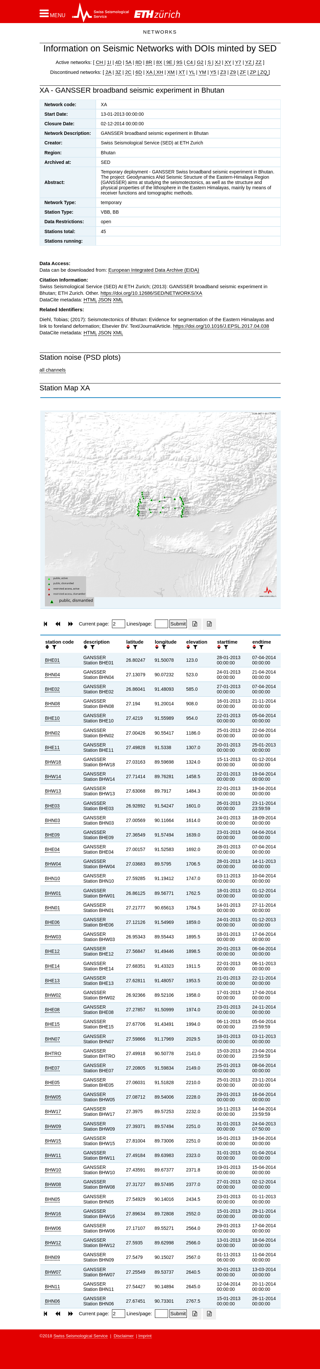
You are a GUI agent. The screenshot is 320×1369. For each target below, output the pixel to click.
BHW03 (53, 936)
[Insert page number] (118, 624)
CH (100, 62)
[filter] (53, 647)
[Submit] (178, 624)
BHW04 (53, 864)
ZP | (254, 72)
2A (108, 72)
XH (159, 72)
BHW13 (53, 791)
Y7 (238, 62)
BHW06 (53, 1228)
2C (128, 72)
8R (149, 62)
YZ (249, 62)
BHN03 (52, 820)
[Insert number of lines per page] (161, 624)
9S (179, 62)
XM (171, 72)
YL (192, 72)
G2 (200, 62)
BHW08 (53, 1184)
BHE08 (52, 1009)
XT (182, 72)
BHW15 (53, 1140)
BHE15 (52, 1024)
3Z (118, 72)
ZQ (263, 72)
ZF (242, 72)
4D (118, 62)
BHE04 (52, 849)
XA (150, 72)
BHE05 (52, 1082)
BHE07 (52, 1068)
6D (138, 72)
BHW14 (53, 776)
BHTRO (53, 1053)
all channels (53, 370)
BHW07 (53, 1272)
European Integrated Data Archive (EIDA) (153, 270)
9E (169, 62)
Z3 (223, 72)
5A (128, 62)
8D (138, 62)
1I (109, 62)
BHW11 (53, 1155)
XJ (218, 62)
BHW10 (53, 1169)
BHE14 (52, 966)
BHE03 (52, 805)
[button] (53, 13)
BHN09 (52, 1257)
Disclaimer (124, 1335)
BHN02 (52, 733)
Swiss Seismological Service (80, 1335)
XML (118, 299)
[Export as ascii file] (209, 624)
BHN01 (52, 907)
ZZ (259, 62)
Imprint (145, 1335)
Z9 (233, 72)
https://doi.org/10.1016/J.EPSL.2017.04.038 (221, 326)
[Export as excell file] (194, 624)
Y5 (213, 72)
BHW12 (53, 1242)
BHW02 (53, 995)
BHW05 (53, 1097)
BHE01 (52, 660)
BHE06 (52, 922)
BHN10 (52, 878)
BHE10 (52, 718)
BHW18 (53, 762)
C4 (190, 62)
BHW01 (53, 893)
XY (228, 62)
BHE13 (52, 980)
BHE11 (52, 747)
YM (202, 72)
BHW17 (53, 1111)
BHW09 (53, 1126)
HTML (90, 299)
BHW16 (53, 1213)
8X (159, 62)
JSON (104, 299)
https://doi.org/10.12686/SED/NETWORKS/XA (151, 293)
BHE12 (52, 951)
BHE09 (52, 834)
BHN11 (52, 1286)
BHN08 (52, 703)
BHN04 (52, 674)
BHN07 (52, 1039)
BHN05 (52, 1199)
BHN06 (52, 1301)
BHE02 (52, 689)
